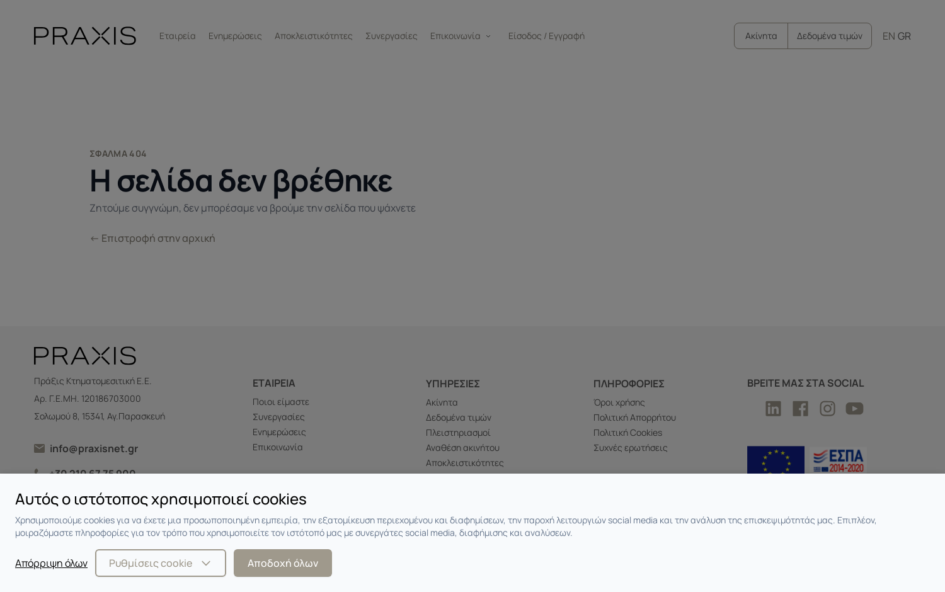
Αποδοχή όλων (283, 563)
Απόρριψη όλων (51, 563)
